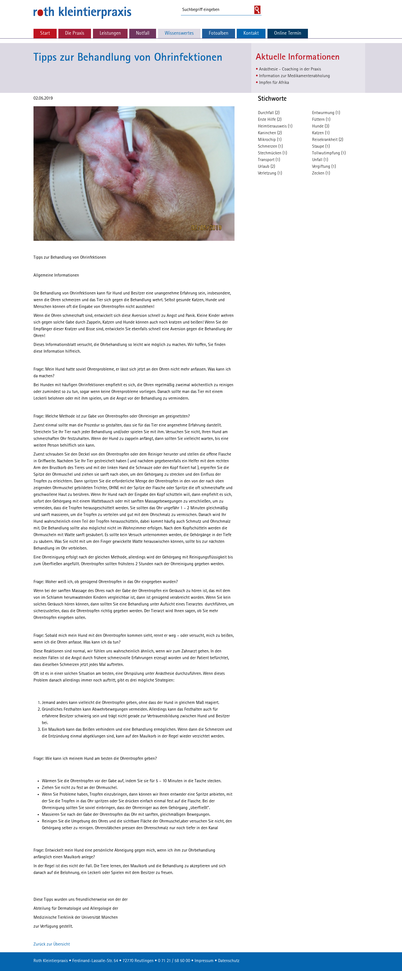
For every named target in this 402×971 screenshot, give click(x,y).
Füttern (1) (321, 119)
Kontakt (251, 33)
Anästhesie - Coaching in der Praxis (290, 69)
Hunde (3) (320, 126)
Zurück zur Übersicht (52, 944)
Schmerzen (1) (270, 146)
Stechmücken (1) (272, 153)
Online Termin (287, 33)
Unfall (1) (320, 160)
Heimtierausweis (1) (275, 126)
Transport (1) (269, 160)
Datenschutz (229, 961)
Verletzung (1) (270, 173)
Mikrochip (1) (269, 140)
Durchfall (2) (268, 113)
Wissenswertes (179, 33)
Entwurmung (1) (326, 113)
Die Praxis (74, 33)
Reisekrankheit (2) (327, 140)
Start (45, 33)
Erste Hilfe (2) (269, 119)
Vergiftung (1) (324, 166)
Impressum (204, 961)
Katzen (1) (320, 133)
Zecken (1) (321, 173)
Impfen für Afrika (274, 83)
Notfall (142, 33)
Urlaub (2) (266, 166)
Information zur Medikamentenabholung (294, 76)
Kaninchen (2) (270, 133)
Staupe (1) (321, 146)
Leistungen (110, 33)
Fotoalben (218, 33)
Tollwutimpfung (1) (329, 153)
